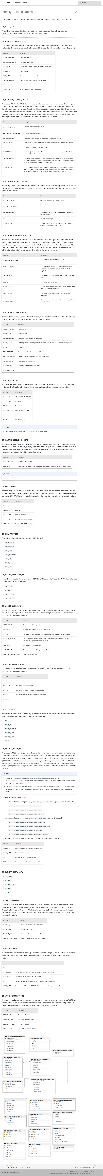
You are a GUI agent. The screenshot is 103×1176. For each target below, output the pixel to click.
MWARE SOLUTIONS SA (83, 1171)
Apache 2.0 (90, 1173)
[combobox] (89, 3)
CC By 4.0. (66, 1173)
